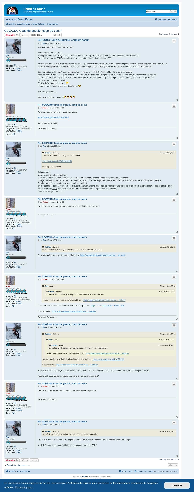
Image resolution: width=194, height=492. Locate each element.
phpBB (84, 476)
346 (15, 124)
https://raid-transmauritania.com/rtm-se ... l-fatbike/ (74, 311)
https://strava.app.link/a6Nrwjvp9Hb (53, 117)
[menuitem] (20, 19)
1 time (18, 68)
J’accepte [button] (177, 485)
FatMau (8, 115)
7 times (18, 70)
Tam (7, 55)
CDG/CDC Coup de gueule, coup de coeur (33, 30)
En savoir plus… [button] (24, 487)
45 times (19, 132)
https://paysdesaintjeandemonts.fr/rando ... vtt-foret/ (102, 255)
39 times (18, 130)
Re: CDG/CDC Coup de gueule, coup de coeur (62, 104)
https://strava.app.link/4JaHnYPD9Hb (107, 305)
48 (15, 65)
